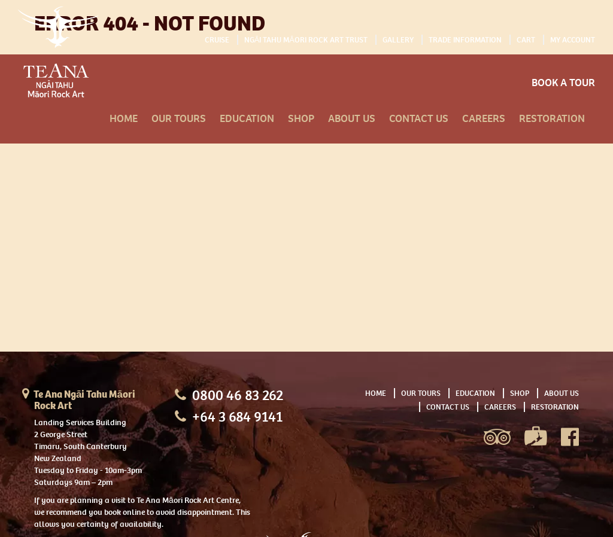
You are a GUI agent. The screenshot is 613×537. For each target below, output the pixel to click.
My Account (572, 40)
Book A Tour (563, 83)
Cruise (217, 40)
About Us (351, 119)
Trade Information (465, 40)
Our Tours (178, 119)
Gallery (398, 40)
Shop (301, 119)
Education (247, 119)
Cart (526, 40)
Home (124, 119)
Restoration (552, 119)
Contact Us (418, 119)
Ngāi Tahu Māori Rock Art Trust (306, 40)
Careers (483, 119)
